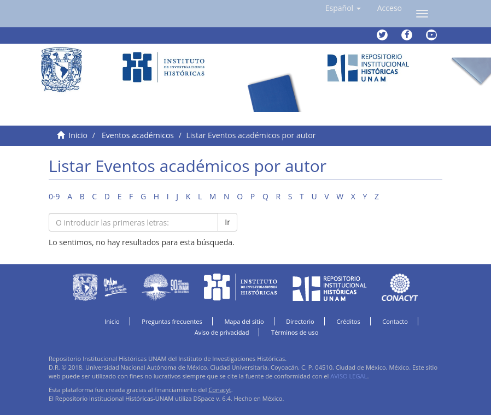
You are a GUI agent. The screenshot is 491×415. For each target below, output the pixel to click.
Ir (227, 222)
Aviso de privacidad (222, 332)
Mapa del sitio (244, 321)
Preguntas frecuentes (172, 321)
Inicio (77, 135)
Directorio (300, 321)
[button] (343, 8)
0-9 (54, 196)
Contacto (395, 321)
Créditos (348, 321)
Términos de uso (294, 332)
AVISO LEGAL (348, 376)
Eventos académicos (138, 135)
